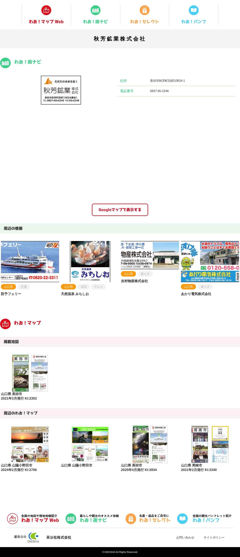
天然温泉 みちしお (75, 294)
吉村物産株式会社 (134, 281)
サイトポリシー (214, 537)
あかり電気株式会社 (196, 294)
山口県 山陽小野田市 (76, 465)
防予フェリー (11, 294)
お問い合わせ (185, 537)
